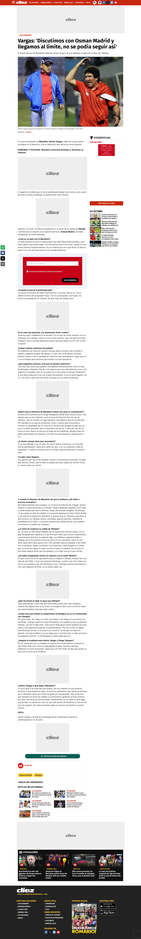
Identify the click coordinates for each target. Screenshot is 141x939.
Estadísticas (102, 137)
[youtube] (58, 932)
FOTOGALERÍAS (30, 852)
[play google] (111, 906)
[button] (3, 247)
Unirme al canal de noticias (55, 756)
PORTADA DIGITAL (80, 901)
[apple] (111, 912)
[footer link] (70, 895)
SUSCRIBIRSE (70, 280)
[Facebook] (46, 932)
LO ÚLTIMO (96, 211)
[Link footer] (25, 890)
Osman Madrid (26, 775)
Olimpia (39, 775)
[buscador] (94, 2)
